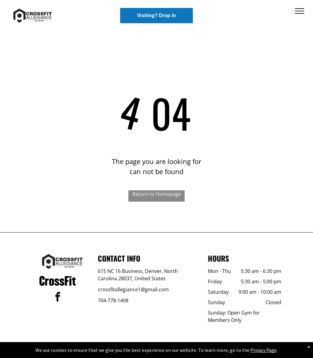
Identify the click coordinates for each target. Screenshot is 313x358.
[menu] (299, 11)
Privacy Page (263, 350)
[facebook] (57, 298)
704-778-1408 (113, 300)
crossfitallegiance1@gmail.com (133, 289)
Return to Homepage (156, 194)
